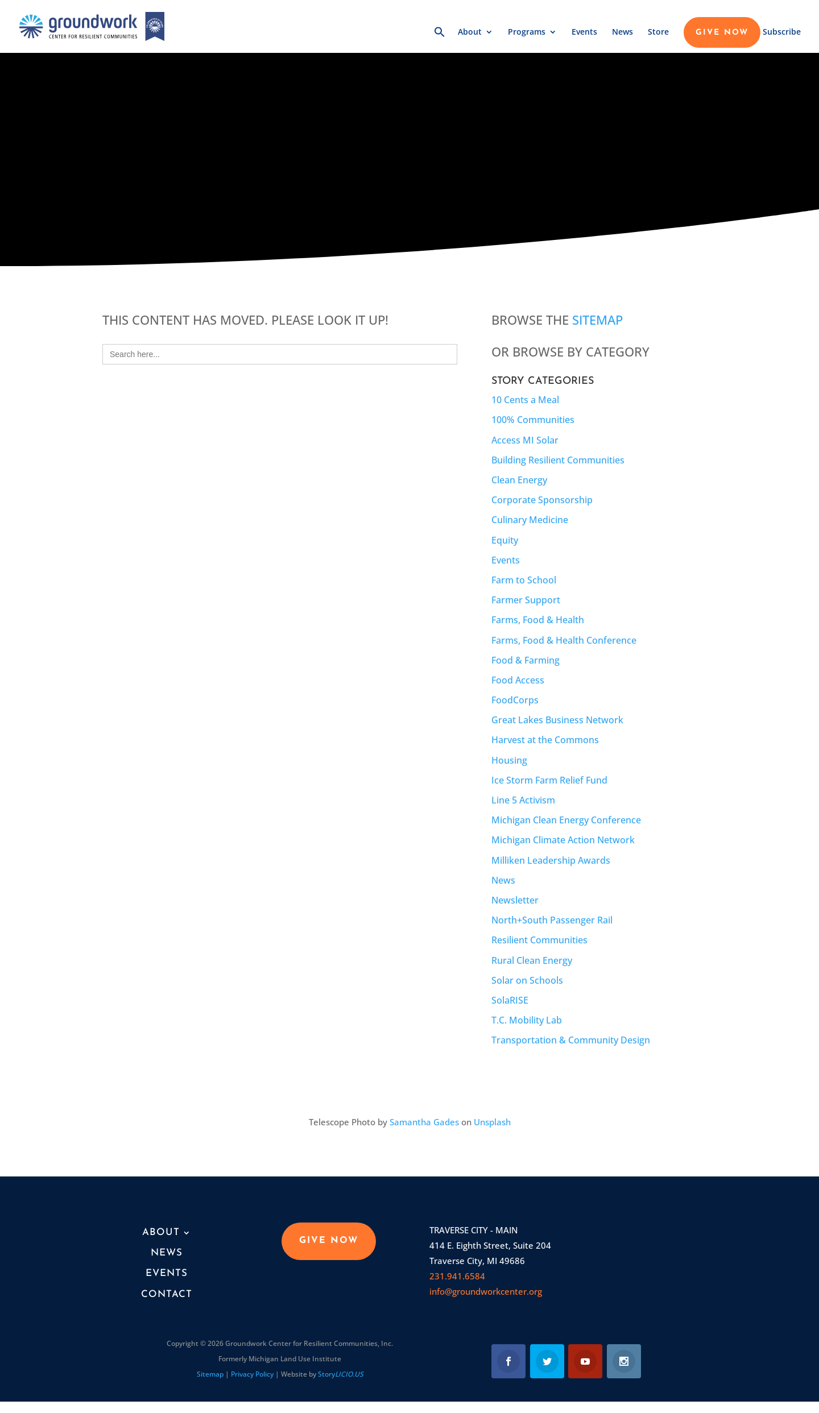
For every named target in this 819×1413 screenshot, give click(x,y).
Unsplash (492, 1122)
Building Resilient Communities (557, 460)
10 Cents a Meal (525, 399)
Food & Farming (525, 660)
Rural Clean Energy (531, 960)
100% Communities (532, 419)
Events (584, 32)
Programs (526, 32)
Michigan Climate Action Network (563, 840)
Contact (166, 1294)
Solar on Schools (527, 980)
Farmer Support (525, 600)
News (622, 32)
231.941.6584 (457, 1276)
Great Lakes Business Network (557, 720)
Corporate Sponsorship (542, 500)
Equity (504, 540)
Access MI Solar (525, 440)
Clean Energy (519, 480)
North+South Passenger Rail (552, 920)
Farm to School (523, 580)
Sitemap (597, 319)
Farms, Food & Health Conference (563, 640)
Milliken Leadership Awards (550, 860)
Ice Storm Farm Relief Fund (549, 780)
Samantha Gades (424, 1122)
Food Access (517, 680)
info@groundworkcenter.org (485, 1291)
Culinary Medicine (529, 519)
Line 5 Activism (523, 800)
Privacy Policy (252, 1374)
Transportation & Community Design (570, 1040)
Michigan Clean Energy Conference (566, 820)
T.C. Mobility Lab (526, 1020)
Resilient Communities (539, 940)
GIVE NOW (722, 33)
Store (658, 32)
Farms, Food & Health (537, 620)
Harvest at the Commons (545, 740)
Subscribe (782, 32)
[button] (439, 39)
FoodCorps (515, 700)
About (470, 32)
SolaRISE (509, 1000)
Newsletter (515, 900)
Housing (509, 760)
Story (340, 1374)
